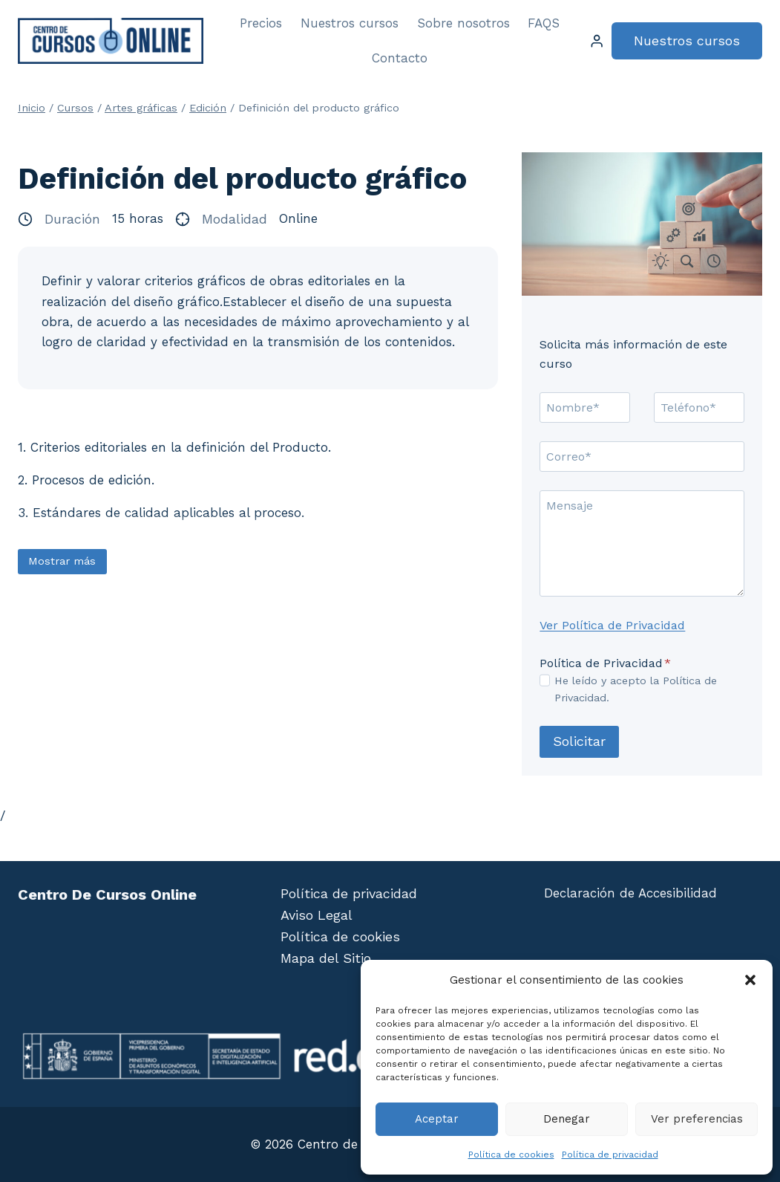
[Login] (596, 41)
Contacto (399, 58)
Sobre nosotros (463, 23)
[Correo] (642, 456)
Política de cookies (511, 1154)
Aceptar (437, 1119)
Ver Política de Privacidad (612, 625)
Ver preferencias (697, 1119)
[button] (750, 979)
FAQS (544, 23)
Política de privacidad (610, 1154)
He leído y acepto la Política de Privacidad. (635, 689)
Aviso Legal (317, 915)
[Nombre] (585, 407)
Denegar (566, 1119)
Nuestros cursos (350, 23)
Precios (261, 23)
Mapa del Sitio (326, 958)
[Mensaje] (642, 543)
